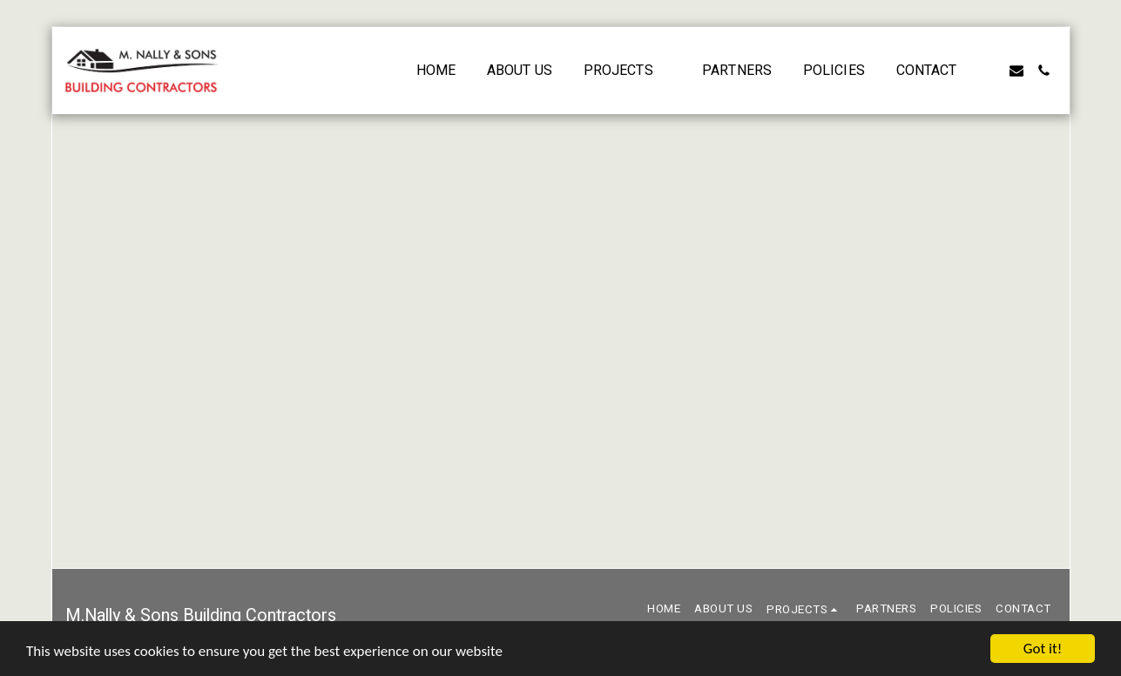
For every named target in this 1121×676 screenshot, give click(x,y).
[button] (627, 70)
